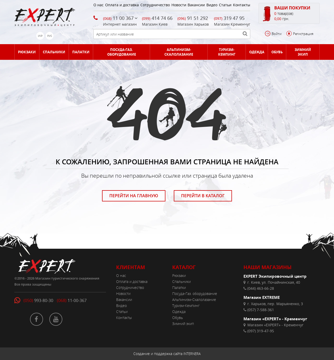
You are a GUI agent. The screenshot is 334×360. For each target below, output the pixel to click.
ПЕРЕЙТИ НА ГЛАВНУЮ (133, 196)
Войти (277, 33)
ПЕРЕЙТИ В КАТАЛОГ (203, 196)
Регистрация (303, 33)
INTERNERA (192, 353)
